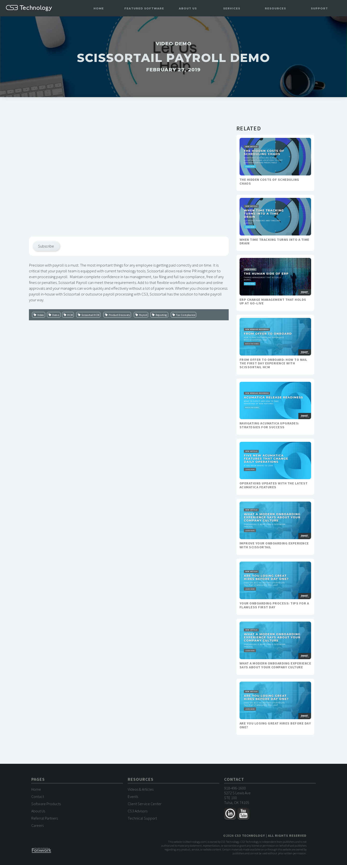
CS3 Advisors (137, 811)
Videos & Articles (140, 789)
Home (98, 8)
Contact (37, 796)
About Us (38, 811)
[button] (144, 8)
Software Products (46, 803)
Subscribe (46, 246)
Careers (37, 825)
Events (133, 796)
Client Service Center (144, 803)
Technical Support (142, 818)
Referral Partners (44, 818)
